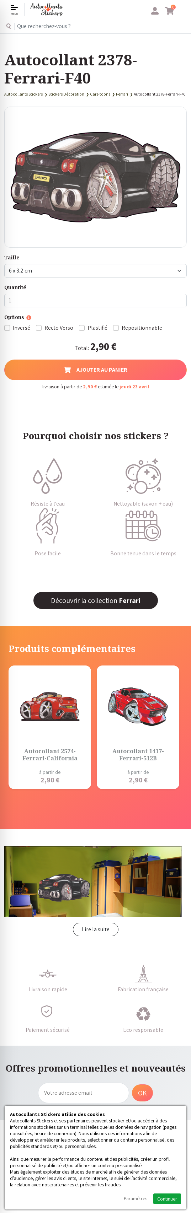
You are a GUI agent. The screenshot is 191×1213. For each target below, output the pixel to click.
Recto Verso (58, 327)
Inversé (21, 327)
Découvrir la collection (95, 600)
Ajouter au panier (95, 369)
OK (142, 1093)
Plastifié (97, 327)
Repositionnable (142, 327)
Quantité (15, 287)
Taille (12, 257)
